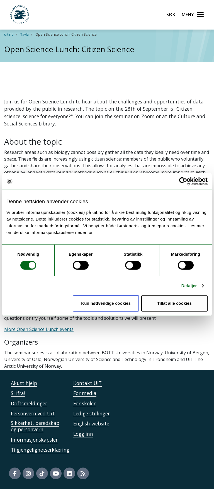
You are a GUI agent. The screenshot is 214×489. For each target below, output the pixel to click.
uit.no (9, 34)
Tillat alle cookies (174, 303)
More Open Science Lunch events (39, 329)
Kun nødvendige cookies (106, 303)
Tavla (24, 34)
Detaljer (189, 285)
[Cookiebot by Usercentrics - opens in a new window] (183, 181)
